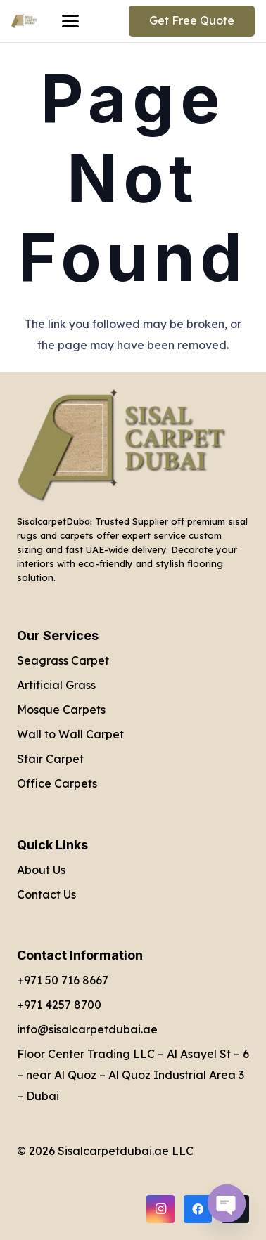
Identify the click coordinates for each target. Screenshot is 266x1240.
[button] (70, 21)
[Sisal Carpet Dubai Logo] (24, 21)
